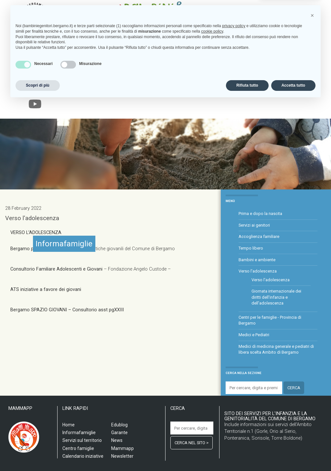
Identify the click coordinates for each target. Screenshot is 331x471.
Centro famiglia (131, 91)
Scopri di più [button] (37, 454)
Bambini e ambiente (257, 259)
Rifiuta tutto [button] (247, 454)
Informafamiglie (171, 91)
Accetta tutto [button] (293, 454)
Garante (274, 91)
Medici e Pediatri (254, 334)
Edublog (251, 91)
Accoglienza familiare (259, 236)
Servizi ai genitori (254, 225)
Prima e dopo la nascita (260, 213)
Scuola (52, 91)
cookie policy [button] (212, 400)
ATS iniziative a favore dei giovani (45, 289)
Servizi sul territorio (87, 91)
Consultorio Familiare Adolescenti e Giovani (57, 269)
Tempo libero (251, 248)
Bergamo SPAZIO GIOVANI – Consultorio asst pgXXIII (67, 310)
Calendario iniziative (216, 91)
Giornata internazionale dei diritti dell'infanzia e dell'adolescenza (276, 297)
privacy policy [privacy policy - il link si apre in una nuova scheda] (233, 394)
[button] (312, 384)
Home (34, 91)
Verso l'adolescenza (32, 218)
